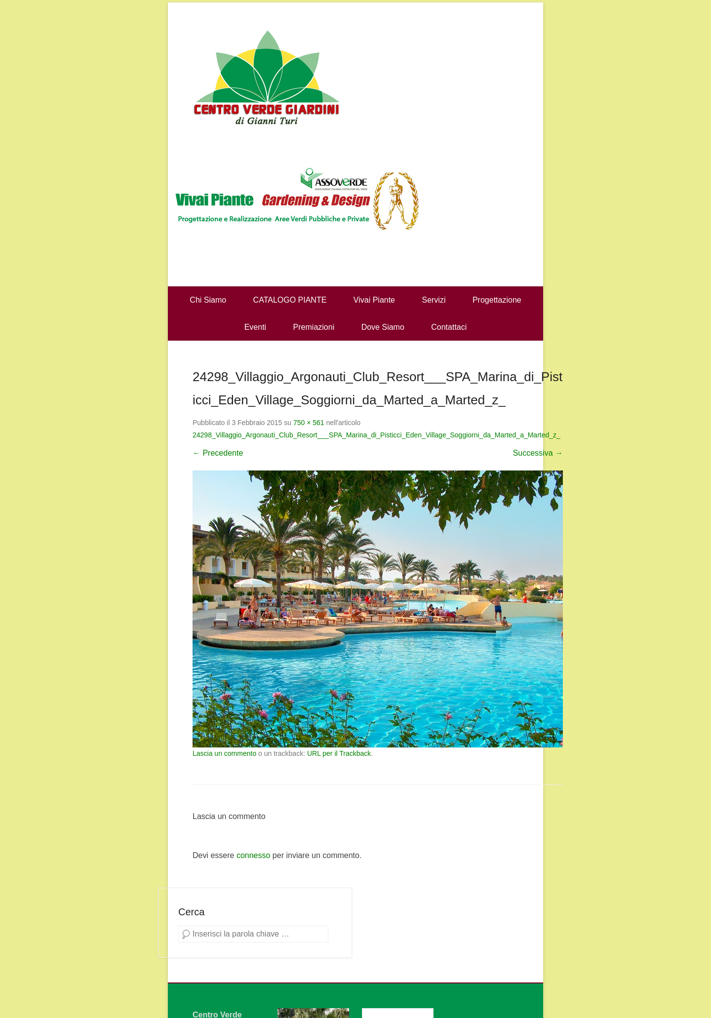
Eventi (255, 327)
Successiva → (538, 453)
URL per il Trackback (339, 753)
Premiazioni (314, 327)
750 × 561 (308, 423)
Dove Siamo (382, 327)
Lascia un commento (224, 753)
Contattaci (449, 327)
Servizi (433, 300)
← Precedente (218, 453)
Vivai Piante (374, 300)
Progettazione (497, 300)
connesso (254, 855)
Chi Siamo (208, 300)
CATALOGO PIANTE (290, 300)
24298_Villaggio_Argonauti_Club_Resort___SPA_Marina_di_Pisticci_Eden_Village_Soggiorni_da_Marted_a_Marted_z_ (376, 435)
